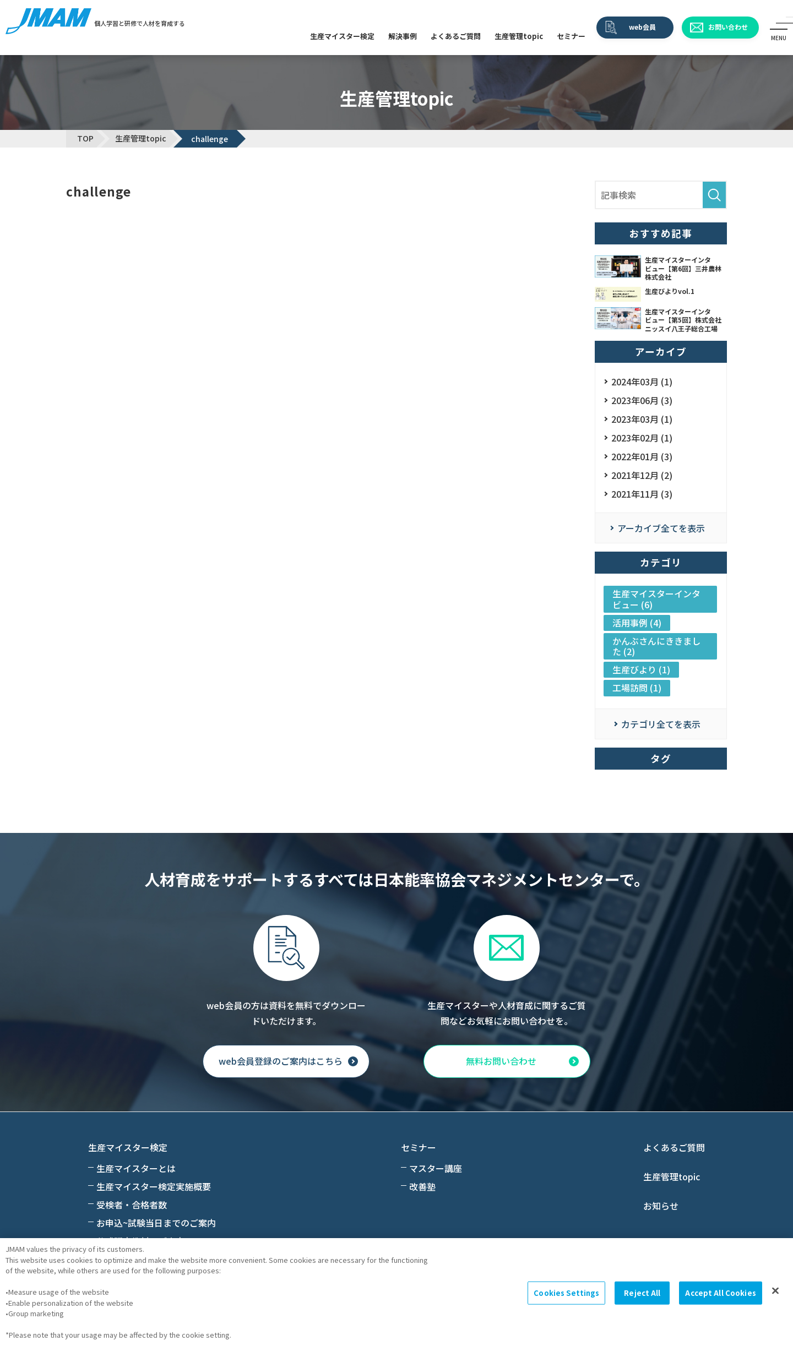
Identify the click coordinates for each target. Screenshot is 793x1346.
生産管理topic (519, 36)
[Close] (775, 1291)
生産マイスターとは (136, 1168)
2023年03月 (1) (641, 419)
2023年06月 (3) (641, 400)
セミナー (571, 36)
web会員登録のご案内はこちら (281, 1061)
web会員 (642, 26)
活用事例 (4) (636, 622)
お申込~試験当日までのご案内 (156, 1222)
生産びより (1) (641, 669)
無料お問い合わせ (501, 1061)
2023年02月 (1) (641, 437)
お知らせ (660, 1205)
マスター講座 (435, 1168)
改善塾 (422, 1186)
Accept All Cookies (720, 1293)
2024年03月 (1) (641, 381)
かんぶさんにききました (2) (656, 646)
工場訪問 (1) (636, 687)
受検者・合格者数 (131, 1204)
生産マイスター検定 (342, 36)
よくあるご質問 (456, 36)
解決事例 (402, 36)
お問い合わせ (728, 26)
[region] (396, 1292)
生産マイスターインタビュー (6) (656, 599)
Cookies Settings (566, 1293)
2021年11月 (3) (641, 493)
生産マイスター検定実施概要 (153, 1186)
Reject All (642, 1293)
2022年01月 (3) (641, 456)
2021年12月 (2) (641, 475)
